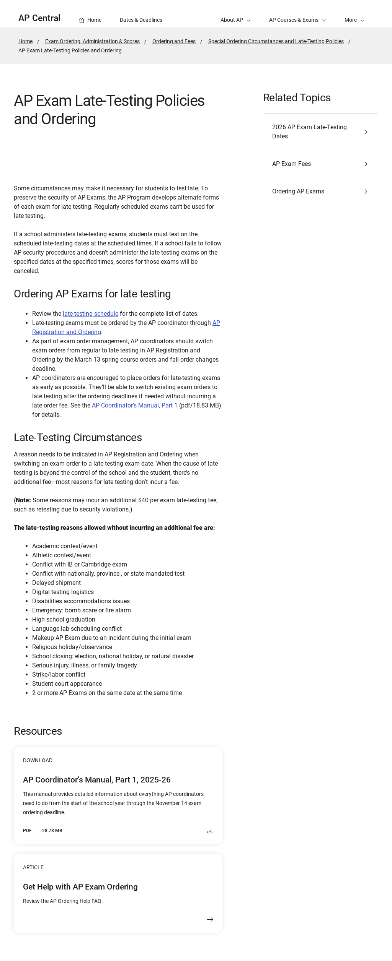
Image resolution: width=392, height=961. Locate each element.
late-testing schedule (90, 313)
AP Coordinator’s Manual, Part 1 (135, 405)
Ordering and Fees (174, 41)
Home (25, 41)
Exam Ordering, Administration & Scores (92, 41)
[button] (354, 14)
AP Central (39, 18)
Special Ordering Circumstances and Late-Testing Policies (276, 41)
